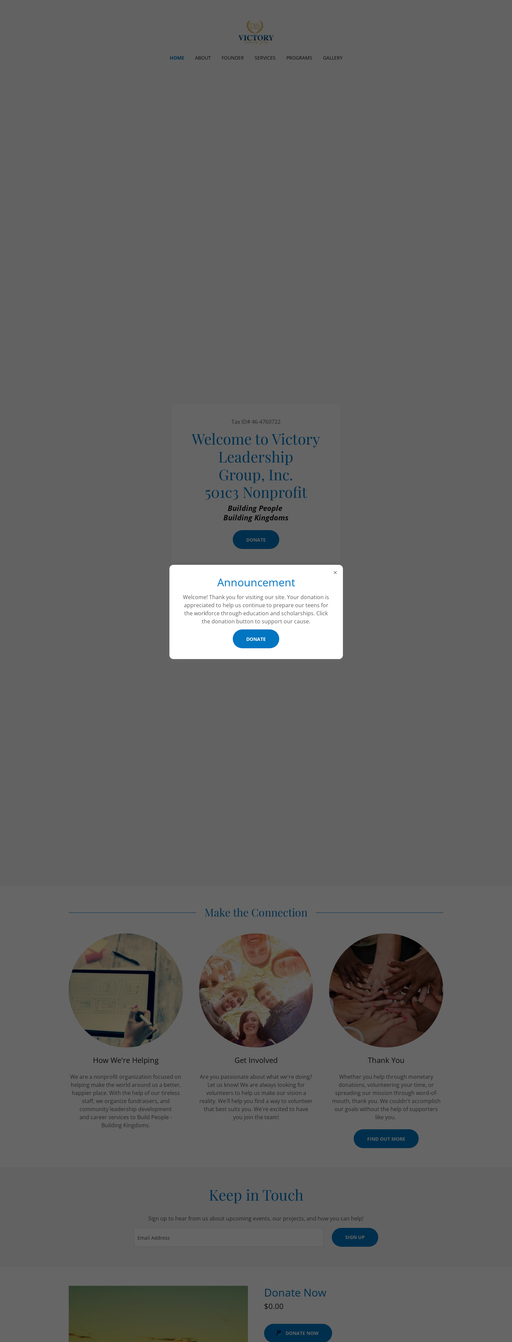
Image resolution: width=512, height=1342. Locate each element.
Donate (256, 639)
